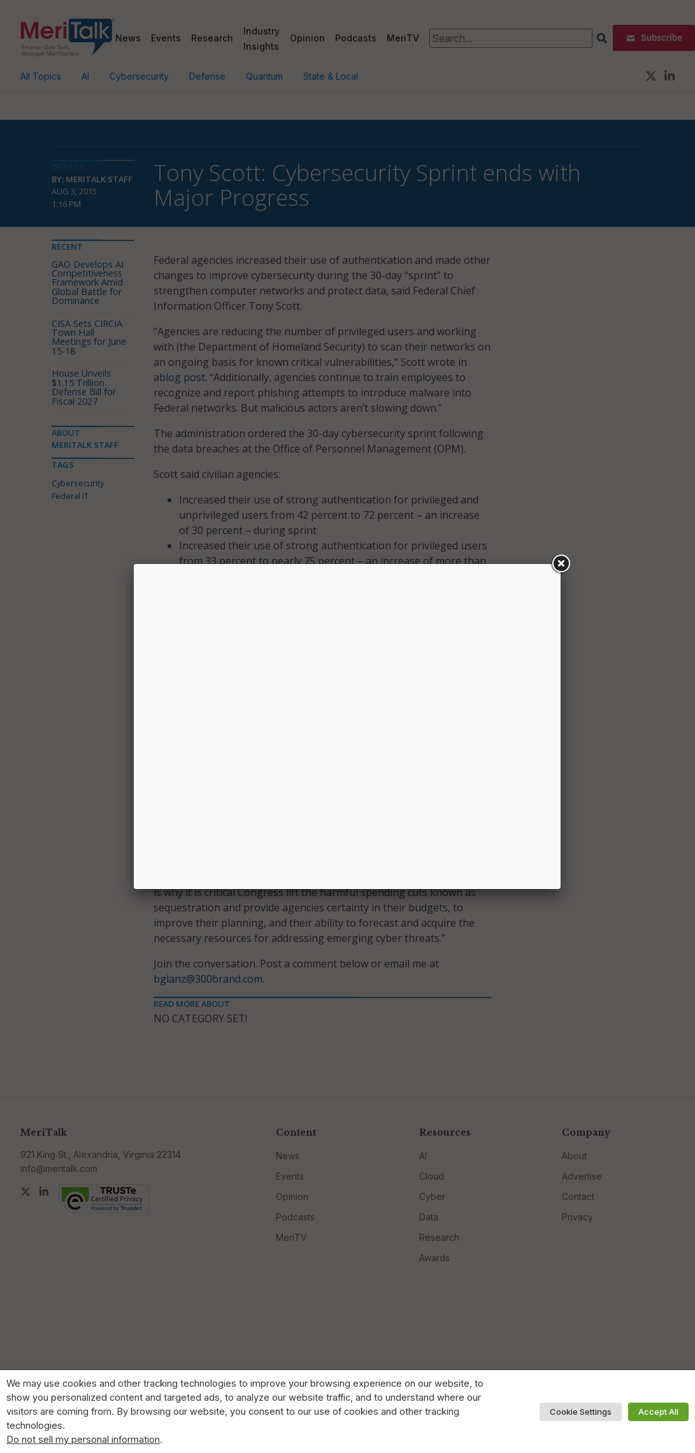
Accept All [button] (658, 1411)
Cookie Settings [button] (581, 1411)
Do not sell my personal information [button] (83, 1439)
